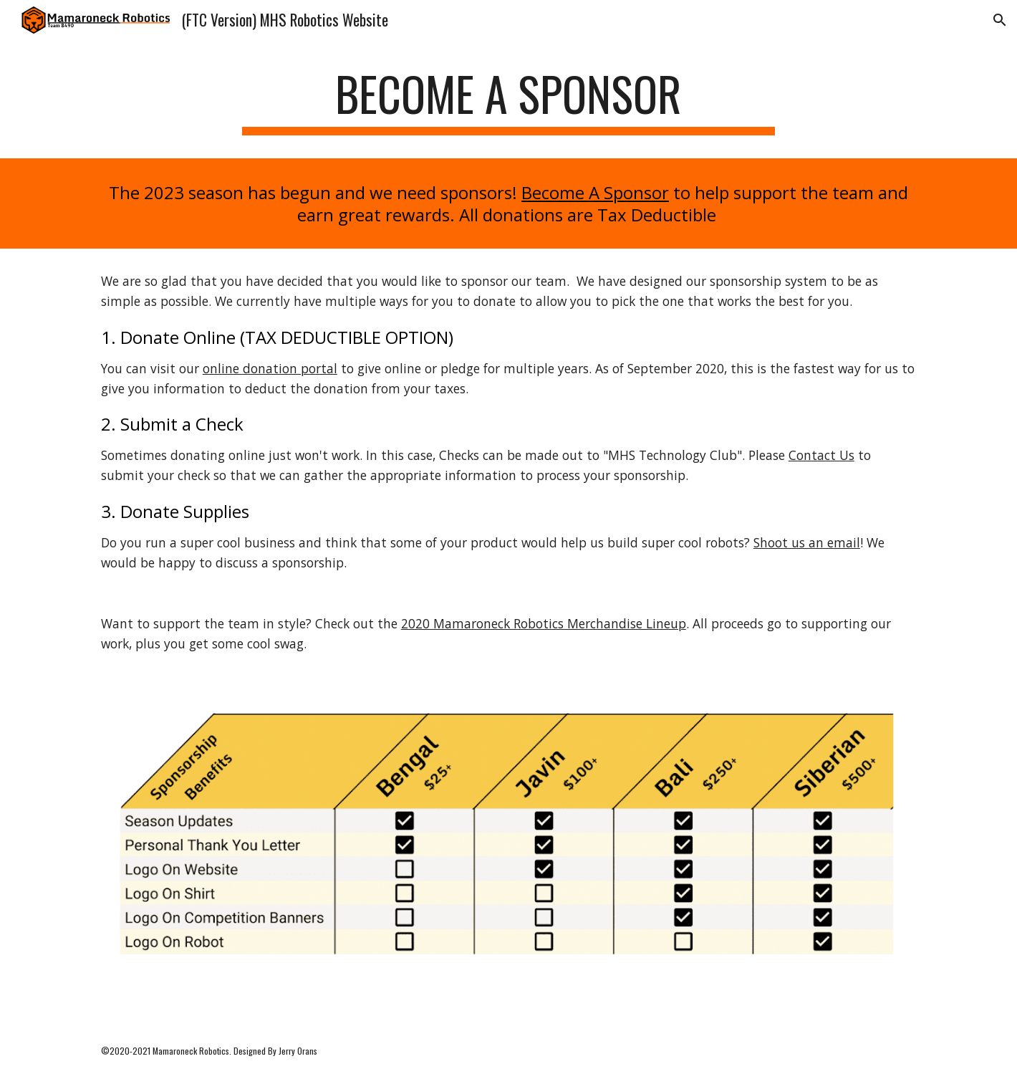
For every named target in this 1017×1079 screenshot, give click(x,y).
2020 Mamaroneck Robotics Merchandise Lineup (543, 623)
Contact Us (821, 455)
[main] (508, 100)
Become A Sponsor (595, 192)
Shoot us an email (806, 542)
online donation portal (270, 368)
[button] (1000, 20)
